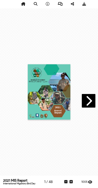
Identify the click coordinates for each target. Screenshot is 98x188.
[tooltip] (23, 4)
